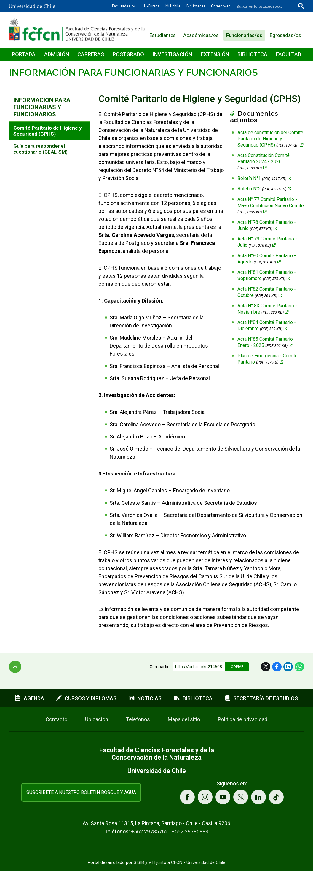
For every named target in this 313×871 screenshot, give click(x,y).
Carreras (90, 54)
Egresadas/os (285, 35)
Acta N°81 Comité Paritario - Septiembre (266, 275)
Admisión (56, 54)
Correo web (221, 6)
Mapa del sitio (184, 719)
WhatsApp (299, 667)
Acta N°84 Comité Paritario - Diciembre (266, 325)
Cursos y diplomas (86, 698)
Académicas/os (201, 35)
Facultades (121, 6)
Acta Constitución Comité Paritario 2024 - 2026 (263, 161)
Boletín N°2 (261, 189)
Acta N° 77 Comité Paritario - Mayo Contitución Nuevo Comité (270, 205)
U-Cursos (151, 6)
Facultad (288, 54)
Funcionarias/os (244, 35)
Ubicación (96, 719)
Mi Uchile (173, 6)
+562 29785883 (190, 831)
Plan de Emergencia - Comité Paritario (267, 359)
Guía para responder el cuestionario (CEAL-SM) (40, 149)
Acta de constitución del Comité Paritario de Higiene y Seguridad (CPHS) (270, 139)
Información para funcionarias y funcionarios (133, 72)
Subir (15, 667)
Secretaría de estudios (261, 698)
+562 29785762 (149, 831)
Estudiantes (162, 35)
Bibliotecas (195, 6)
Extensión (215, 54)
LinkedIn (288, 666)
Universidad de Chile (205, 862)
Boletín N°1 (261, 178)
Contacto (56, 719)
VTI (151, 862)
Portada (24, 54)
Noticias (145, 698)
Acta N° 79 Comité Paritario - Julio (267, 242)
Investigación (172, 54)
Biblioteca (252, 54)
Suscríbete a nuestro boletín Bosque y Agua (81, 792)
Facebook (277, 667)
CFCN (176, 862)
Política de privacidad (242, 719)
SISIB (139, 862)
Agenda (29, 698)
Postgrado (128, 54)
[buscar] (263, 6)
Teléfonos (138, 719)
